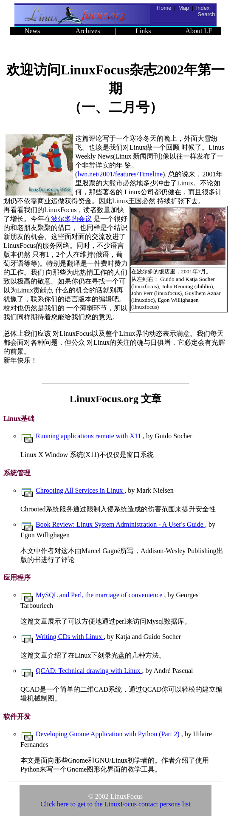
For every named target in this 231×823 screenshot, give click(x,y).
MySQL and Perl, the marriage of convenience (100, 595)
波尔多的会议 (71, 218)
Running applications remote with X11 (89, 436)
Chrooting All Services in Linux (80, 490)
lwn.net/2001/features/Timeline (120, 174)
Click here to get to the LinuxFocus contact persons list (115, 804)
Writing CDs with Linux (70, 636)
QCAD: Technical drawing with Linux (89, 670)
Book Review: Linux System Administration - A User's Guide (120, 524)
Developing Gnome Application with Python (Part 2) (108, 734)
